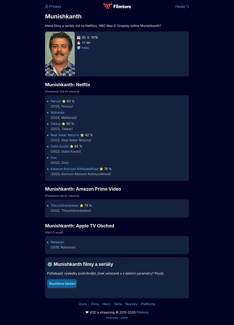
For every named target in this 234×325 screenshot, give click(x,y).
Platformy (148, 304)
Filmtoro (142, 312)
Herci (106, 304)
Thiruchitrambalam (65, 205)
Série (118, 304)
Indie (85, 48)
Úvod (83, 304)
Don (54, 158)
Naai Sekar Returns (65, 135)
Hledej (182, 7)
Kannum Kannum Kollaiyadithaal (75, 169)
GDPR (124, 317)
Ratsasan (57, 242)
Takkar (56, 124)
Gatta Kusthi (60, 146)
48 (84, 43)
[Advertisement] (21, 61)
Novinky (131, 304)
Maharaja (57, 112)
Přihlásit (53, 7)
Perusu (56, 101)
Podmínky (112, 317)
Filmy (95, 304)
